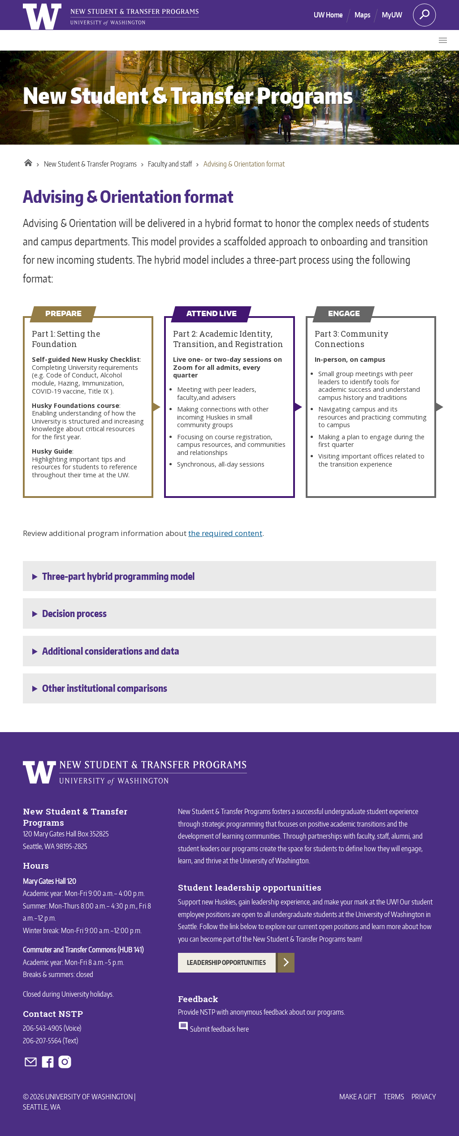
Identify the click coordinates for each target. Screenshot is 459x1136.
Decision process (74, 613)
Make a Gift (358, 1096)
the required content (225, 533)
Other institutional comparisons (104, 688)
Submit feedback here (213, 1029)
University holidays (87, 994)
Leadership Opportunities (226, 962)
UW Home (328, 14)
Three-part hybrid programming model (118, 576)
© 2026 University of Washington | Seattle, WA (79, 1101)
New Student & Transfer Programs (188, 95)
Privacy (423, 1096)
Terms (394, 1096)
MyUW (392, 14)
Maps (362, 14)
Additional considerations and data (110, 651)
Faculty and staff (170, 163)
